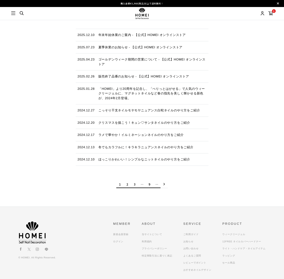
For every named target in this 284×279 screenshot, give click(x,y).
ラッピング (228, 255)
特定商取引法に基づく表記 (157, 255)
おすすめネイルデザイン (197, 269)
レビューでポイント (194, 262)
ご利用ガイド (191, 234)
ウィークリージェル (233, 234)
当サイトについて (152, 234)
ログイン (118, 241)
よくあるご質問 (192, 255)
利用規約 (147, 241)
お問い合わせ (191, 248)
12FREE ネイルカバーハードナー (241, 241)
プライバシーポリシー (154, 248)
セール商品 (228, 262)
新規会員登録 (120, 234)
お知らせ (188, 241)
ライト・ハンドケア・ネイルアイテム (244, 248)
